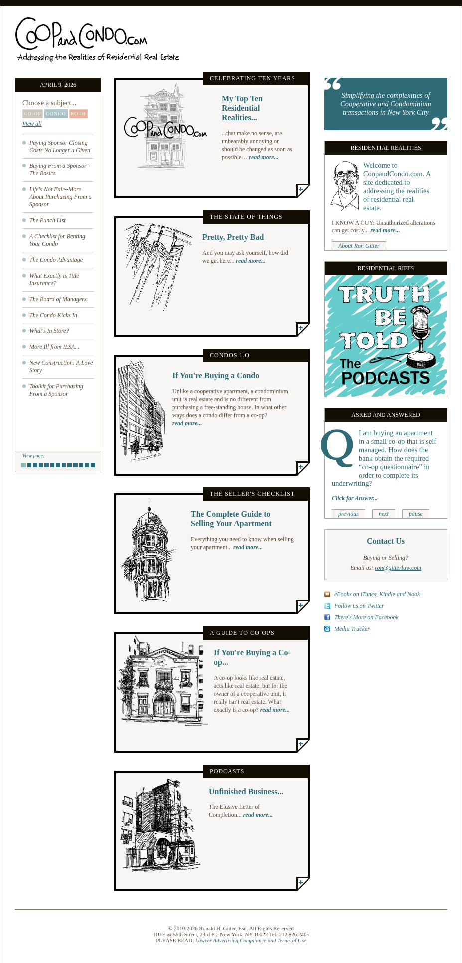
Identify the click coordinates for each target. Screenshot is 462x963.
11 (81, 465)
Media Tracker (352, 628)
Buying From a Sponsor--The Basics (59, 169)
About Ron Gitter (359, 245)
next (384, 513)
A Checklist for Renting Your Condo (57, 240)
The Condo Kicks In (53, 315)
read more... (263, 157)
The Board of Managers (58, 299)
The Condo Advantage (56, 259)
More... (302, 190)
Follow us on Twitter (359, 605)
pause (416, 513)
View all (32, 123)
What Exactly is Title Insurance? (54, 279)
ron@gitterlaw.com (398, 567)
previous (348, 513)
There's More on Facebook (366, 617)
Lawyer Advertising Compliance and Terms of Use (250, 940)
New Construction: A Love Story (61, 366)
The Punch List (47, 220)
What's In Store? (49, 330)
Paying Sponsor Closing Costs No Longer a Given (59, 146)
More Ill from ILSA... (54, 346)
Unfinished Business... (246, 791)
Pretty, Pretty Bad (233, 237)
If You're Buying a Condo (215, 375)
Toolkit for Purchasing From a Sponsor (56, 390)
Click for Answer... (355, 498)
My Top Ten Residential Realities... (242, 108)
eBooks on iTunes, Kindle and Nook (377, 594)
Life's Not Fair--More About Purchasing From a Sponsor (60, 197)
